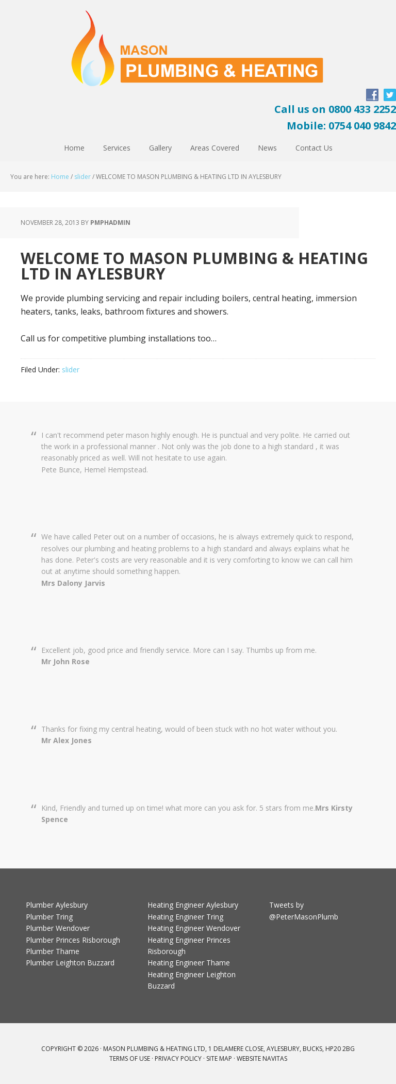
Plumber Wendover (58, 928)
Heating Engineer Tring (185, 917)
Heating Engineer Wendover (193, 928)
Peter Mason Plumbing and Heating (198, 48)
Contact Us (314, 148)
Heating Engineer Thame (188, 962)
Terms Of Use (129, 1058)
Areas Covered (214, 148)
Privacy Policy (178, 1058)
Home (74, 148)
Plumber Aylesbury (57, 905)
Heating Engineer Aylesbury (192, 905)
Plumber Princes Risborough (73, 940)
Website (249, 1058)
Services (116, 148)
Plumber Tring (49, 917)
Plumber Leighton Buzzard (70, 962)
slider (82, 176)
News (267, 148)
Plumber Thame (52, 951)
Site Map (219, 1058)
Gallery (160, 148)
